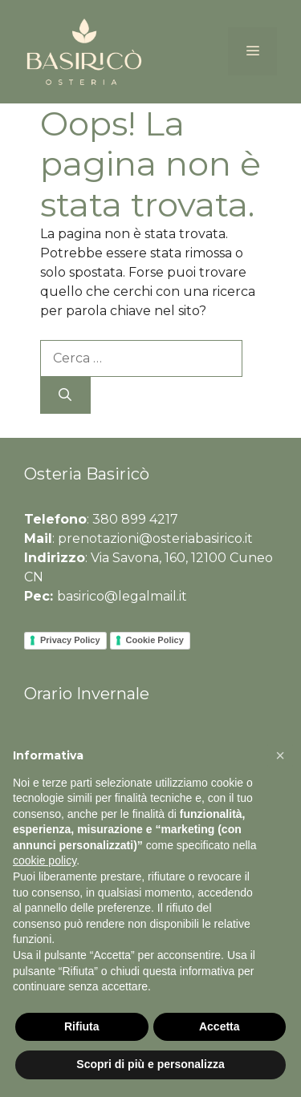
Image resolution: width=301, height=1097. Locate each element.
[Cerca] (65, 395)
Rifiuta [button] (82, 1026)
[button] (280, 755)
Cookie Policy (155, 640)
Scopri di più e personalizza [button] (150, 1064)
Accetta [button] (219, 1026)
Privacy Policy (70, 640)
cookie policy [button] (44, 861)
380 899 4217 (135, 519)
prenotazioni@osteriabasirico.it (155, 538)
